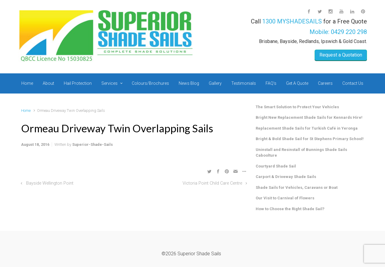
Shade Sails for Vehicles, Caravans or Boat (296, 187)
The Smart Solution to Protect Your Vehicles (297, 107)
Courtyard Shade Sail (276, 166)
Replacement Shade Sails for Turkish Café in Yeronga (307, 128)
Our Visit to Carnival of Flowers (285, 198)
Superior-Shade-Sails (92, 144)
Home (26, 110)
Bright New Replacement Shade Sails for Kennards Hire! (309, 117)
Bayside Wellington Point (49, 183)
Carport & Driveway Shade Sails (286, 176)
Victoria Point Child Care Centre (212, 183)
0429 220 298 (349, 31)
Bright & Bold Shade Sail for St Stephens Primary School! (310, 139)
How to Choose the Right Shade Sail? (290, 209)
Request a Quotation (340, 55)
